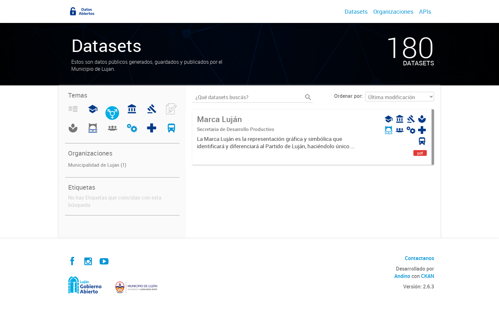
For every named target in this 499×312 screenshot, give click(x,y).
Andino (402, 275)
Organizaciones (393, 11)
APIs (425, 11)
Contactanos (419, 258)
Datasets (356, 11)
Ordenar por (347, 96)
